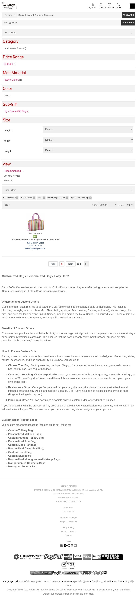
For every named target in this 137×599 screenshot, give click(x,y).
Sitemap (68, 535)
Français (57, 581)
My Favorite (109, 7)
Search (128, 15)
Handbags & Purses (15, 48)
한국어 (86, 581)
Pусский (77, 581)
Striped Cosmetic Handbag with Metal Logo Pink (35, 239)
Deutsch (47, 581)
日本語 (95, 581)
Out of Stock (68, 511)
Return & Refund (68, 531)
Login (101, 7)
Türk (69, 585)
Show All (8, 180)
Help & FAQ (68, 527)
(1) (17, 111)
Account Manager (68, 517)
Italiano (67, 581)
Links (68, 541)
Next (70, 264)
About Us (68, 507)
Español (25, 581)
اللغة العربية (106, 581)
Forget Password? (68, 521)
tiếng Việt (129, 581)
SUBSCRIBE (128, 23)
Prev (53, 264)
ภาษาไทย (117, 581)
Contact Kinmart (68, 486)
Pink (7, 95)
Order (118, 7)
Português (36, 581)
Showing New (12, 175)
